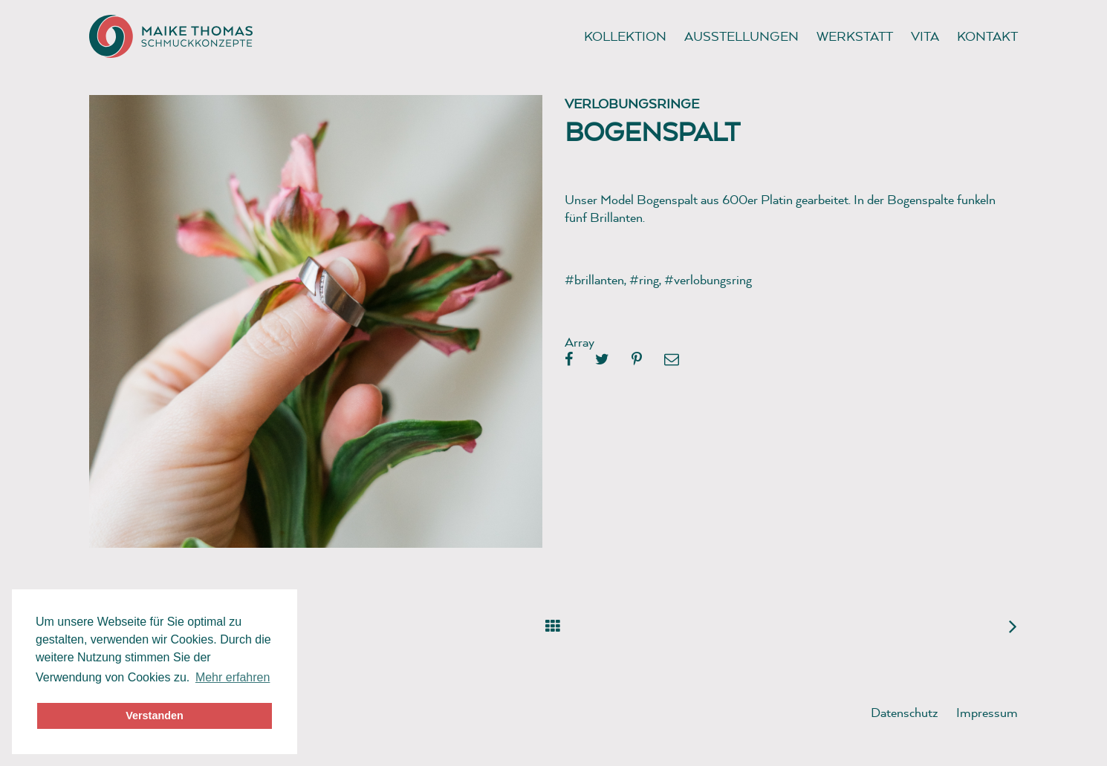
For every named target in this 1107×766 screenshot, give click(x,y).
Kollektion (625, 36)
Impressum (987, 712)
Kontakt (987, 36)
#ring (644, 279)
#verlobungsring (708, 279)
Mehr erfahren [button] (232, 677)
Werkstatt (855, 36)
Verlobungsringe (632, 103)
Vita (925, 36)
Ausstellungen (741, 36)
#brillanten (594, 279)
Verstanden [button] (155, 715)
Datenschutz (904, 712)
